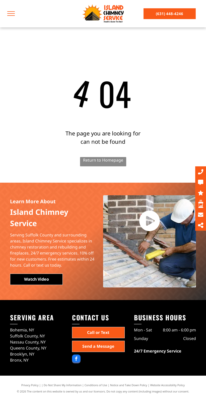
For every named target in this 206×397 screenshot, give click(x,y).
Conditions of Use (96, 385)
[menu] (11, 13)
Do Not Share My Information (63, 385)
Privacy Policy (30, 385)
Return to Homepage (103, 160)
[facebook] (76, 360)
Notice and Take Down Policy (128, 385)
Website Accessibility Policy (167, 385)
